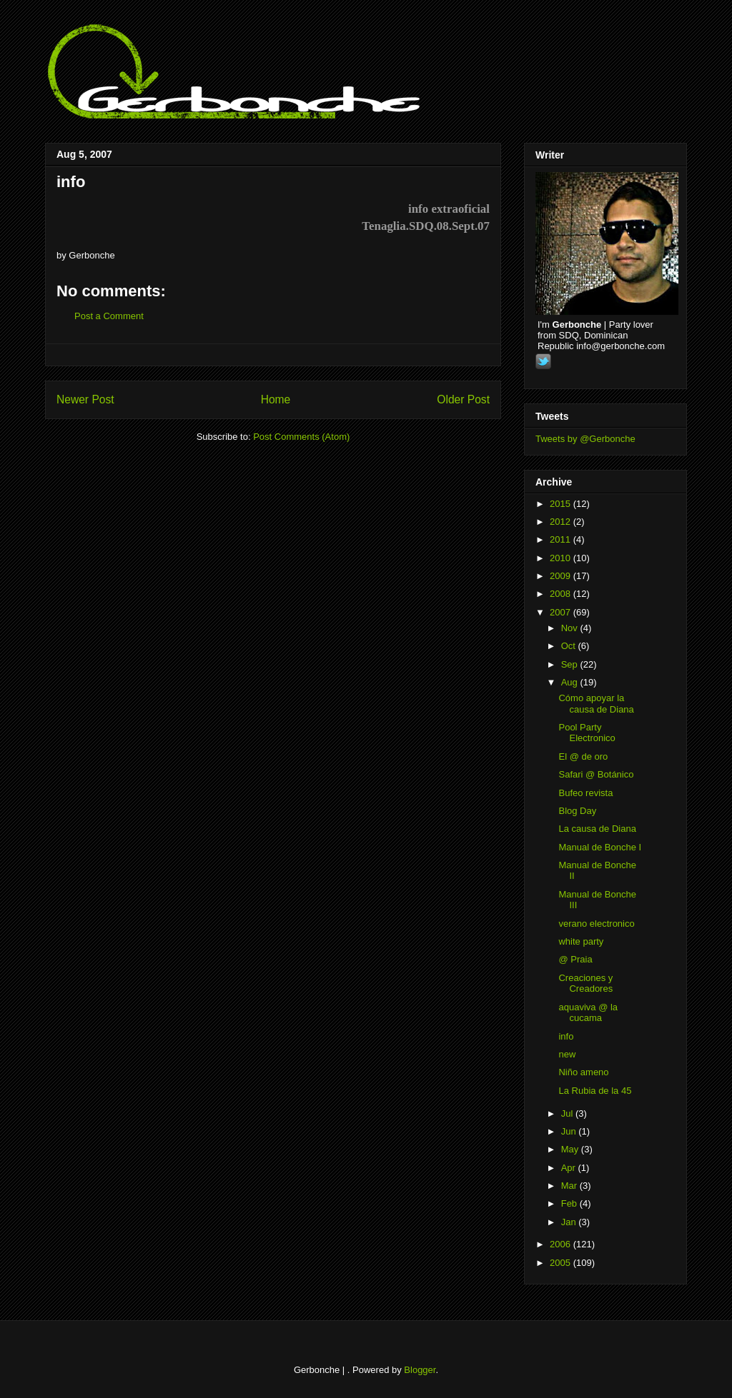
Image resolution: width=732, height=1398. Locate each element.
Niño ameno (583, 1072)
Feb (570, 1203)
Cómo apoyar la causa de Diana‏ (595, 704)
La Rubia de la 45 (594, 1090)
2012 (561, 521)
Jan (570, 1222)
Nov (570, 628)
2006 (561, 1244)
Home (276, 399)
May (571, 1149)
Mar (570, 1185)
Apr (569, 1167)
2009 (561, 575)
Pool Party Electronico (586, 733)
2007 (561, 612)
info (70, 182)
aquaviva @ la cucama (588, 1013)
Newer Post (85, 399)
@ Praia (575, 959)
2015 (561, 503)
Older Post (463, 399)
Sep (570, 664)
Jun (570, 1131)
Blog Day (577, 810)
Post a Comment (109, 316)
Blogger (419, 1369)
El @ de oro (583, 756)
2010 (561, 558)
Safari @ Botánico (595, 774)
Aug (570, 682)
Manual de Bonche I (599, 847)
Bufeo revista (585, 793)
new (566, 1054)
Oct (569, 645)
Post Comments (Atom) (301, 436)
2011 (561, 539)
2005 (561, 1262)
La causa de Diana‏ (596, 828)
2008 (561, 593)
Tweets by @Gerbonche (585, 438)
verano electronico (596, 923)
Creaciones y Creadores (585, 983)
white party (580, 941)
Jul (568, 1113)
